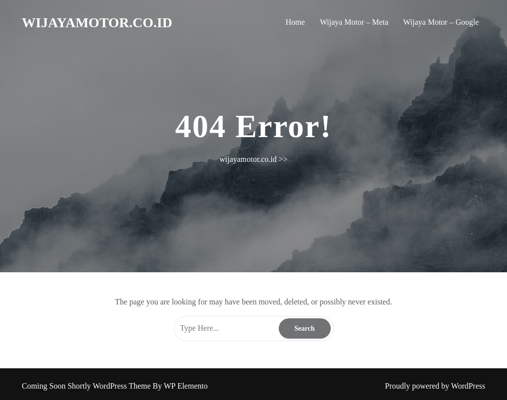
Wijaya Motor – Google (441, 22)
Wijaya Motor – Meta (354, 22)
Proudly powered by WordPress (435, 386)
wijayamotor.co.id (97, 22)
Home (295, 22)
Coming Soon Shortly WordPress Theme (87, 386)
